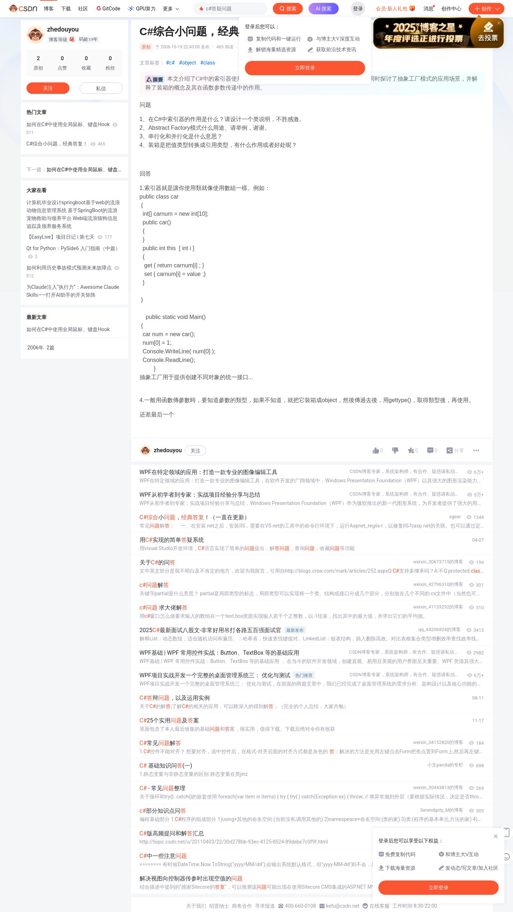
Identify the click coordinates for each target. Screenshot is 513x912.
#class (207, 63)
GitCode (107, 8)
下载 (66, 8)
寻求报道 (265, 906)
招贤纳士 (219, 906)
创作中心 (451, 8)
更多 (171, 8)
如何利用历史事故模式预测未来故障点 (72, 271)
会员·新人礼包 (396, 7)
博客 (49, 8)
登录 (358, 8)
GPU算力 (141, 8)
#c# (170, 63)
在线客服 (379, 906)
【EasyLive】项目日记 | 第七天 (69, 237)
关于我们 (196, 906)
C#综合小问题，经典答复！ (65, 144)
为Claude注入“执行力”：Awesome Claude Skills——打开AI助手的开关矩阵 (73, 291)
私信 (101, 88)
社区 (83, 8)
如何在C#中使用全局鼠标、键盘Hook (71, 128)
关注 (195, 451)
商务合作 (242, 906)
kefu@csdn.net (342, 906)
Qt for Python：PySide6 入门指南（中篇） (73, 252)
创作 (486, 8)
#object (187, 63)
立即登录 (305, 68)
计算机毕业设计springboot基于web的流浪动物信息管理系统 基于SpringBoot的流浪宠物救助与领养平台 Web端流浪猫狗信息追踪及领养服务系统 (73, 214)
